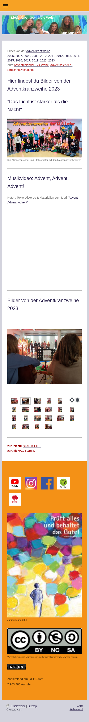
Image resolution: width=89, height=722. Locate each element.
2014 (76, 56)
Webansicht (76, 709)
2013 (68, 56)
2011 (51, 56)
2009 (35, 56)
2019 (35, 60)
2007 (19, 56)
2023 (51, 60)
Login (80, 705)
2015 (10, 60)
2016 (19, 60)
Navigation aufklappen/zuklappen (44, 5)
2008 (27, 56)
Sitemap (32, 706)
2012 (59, 56)
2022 (43, 60)
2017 (27, 60)
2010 (43, 56)
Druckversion (16, 706)
